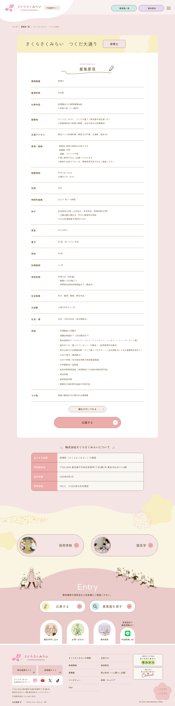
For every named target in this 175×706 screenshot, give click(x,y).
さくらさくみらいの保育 (80, 657)
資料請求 (152, 8)
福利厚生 (105, 665)
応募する (100, 422)
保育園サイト (52, 671)
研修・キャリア (108, 680)
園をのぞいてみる (91, 409)
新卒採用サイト (26, 671)
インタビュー (75, 680)
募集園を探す (117, 606)
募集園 (72, 672)
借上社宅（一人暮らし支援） (114, 672)
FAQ (71, 687)
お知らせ (105, 657)
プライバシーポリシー (36, 702)
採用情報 (73, 665)
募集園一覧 (124, 8)
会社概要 (16, 702)
